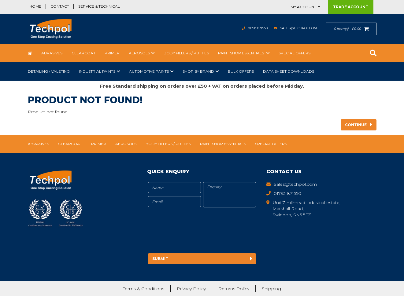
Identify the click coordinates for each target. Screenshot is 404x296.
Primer (112, 53)
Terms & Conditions (143, 288)
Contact (59, 6)
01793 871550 (248, 28)
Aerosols (139, 53)
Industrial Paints (97, 71)
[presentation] (198, 237)
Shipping (271, 288)
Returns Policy (233, 288)
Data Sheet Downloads (288, 71)
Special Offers (294, 53)
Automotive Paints (149, 71)
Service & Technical (99, 6)
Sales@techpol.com (294, 28)
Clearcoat (83, 53)
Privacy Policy (191, 288)
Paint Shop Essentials (241, 53)
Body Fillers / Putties (186, 53)
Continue (356, 124)
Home (35, 6)
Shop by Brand (198, 71)
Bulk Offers (241, 71)
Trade (350, 7)
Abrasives (51, 53)
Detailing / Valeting (49, 71)
